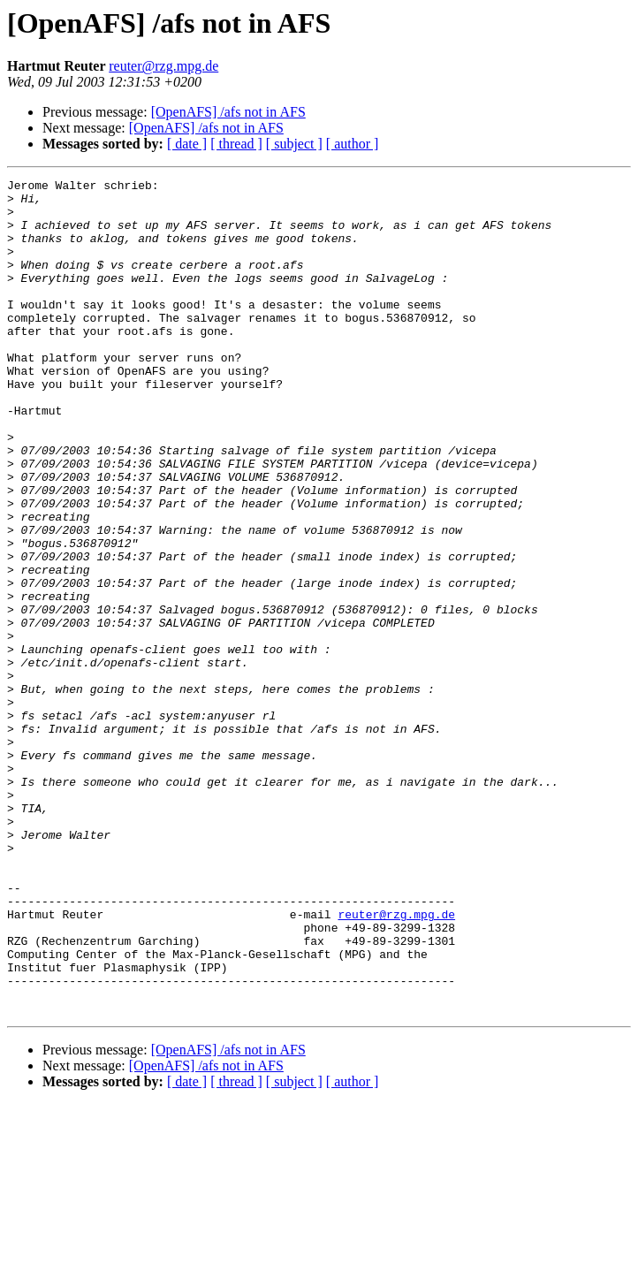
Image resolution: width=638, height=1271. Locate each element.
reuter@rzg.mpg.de (163, 65)
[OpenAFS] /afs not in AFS (228, 111)
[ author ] (352, 143)
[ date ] (187, 143)
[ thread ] (236, 143)
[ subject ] (294, 143)
